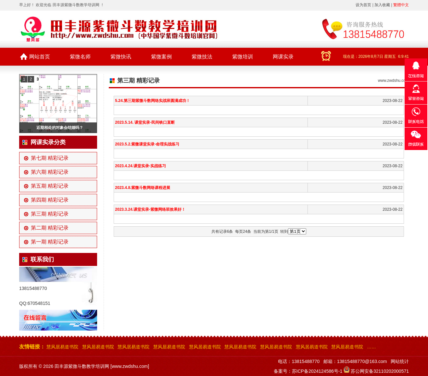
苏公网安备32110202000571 (380, 371)
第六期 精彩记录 (50, 172)
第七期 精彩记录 (50, 158)
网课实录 (283, 56)
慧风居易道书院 (62, 346)
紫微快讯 (120, 56)
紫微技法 (202, 56)
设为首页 (363, 5)
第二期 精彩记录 (50, 228)
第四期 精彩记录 (50, 200)
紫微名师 (80, 56)
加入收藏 (382, 5)
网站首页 (39, 56)
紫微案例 (161, 56)
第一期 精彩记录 (50, 241)
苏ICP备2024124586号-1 (317, 371)
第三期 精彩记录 (50, 214)
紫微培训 (242, 56)
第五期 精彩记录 (50, 186)
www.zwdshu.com (393, 80)
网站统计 (400, 361)
